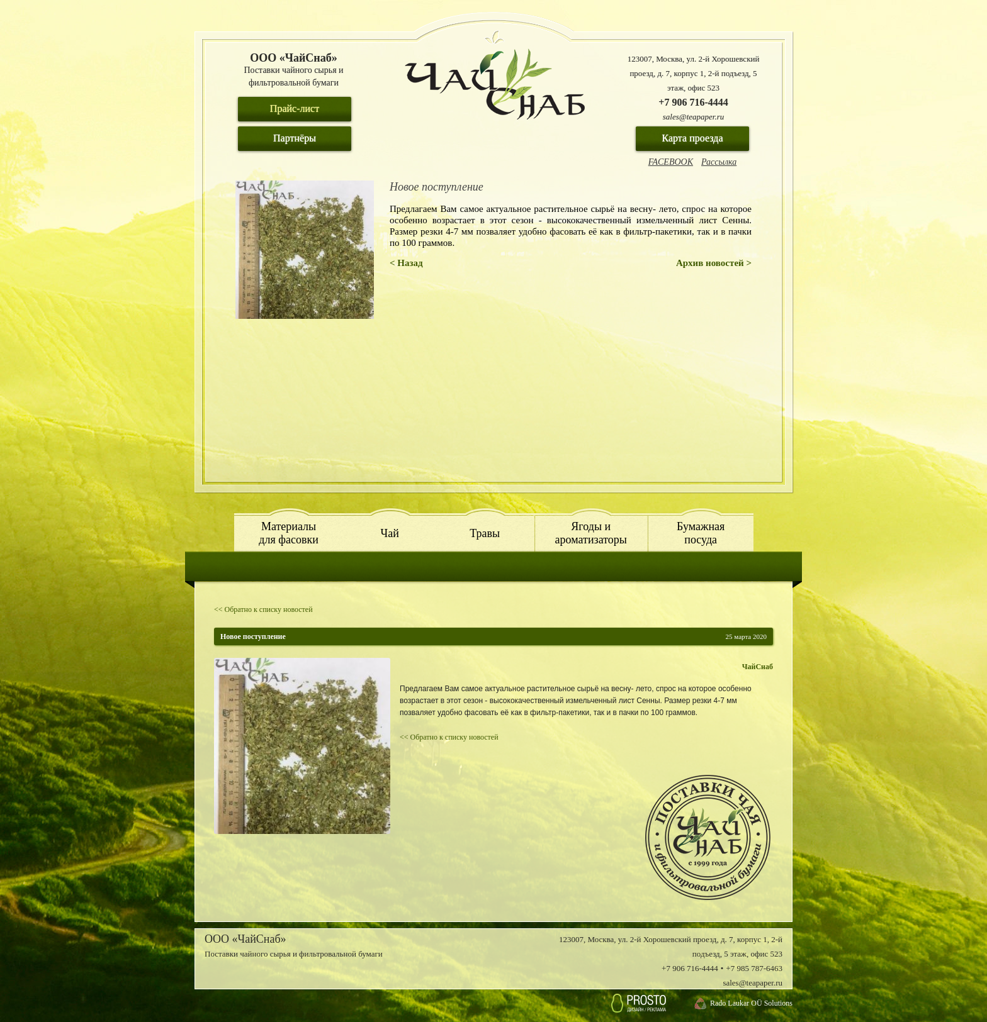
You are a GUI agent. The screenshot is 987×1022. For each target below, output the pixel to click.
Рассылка (718, 162)
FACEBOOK (670, 162)
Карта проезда (692, 138)
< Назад (406, 263)
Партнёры (294, 138)
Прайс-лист (294, 108)
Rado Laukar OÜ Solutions (751, 1003)
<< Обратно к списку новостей (263, 609)
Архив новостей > (714, 263)
